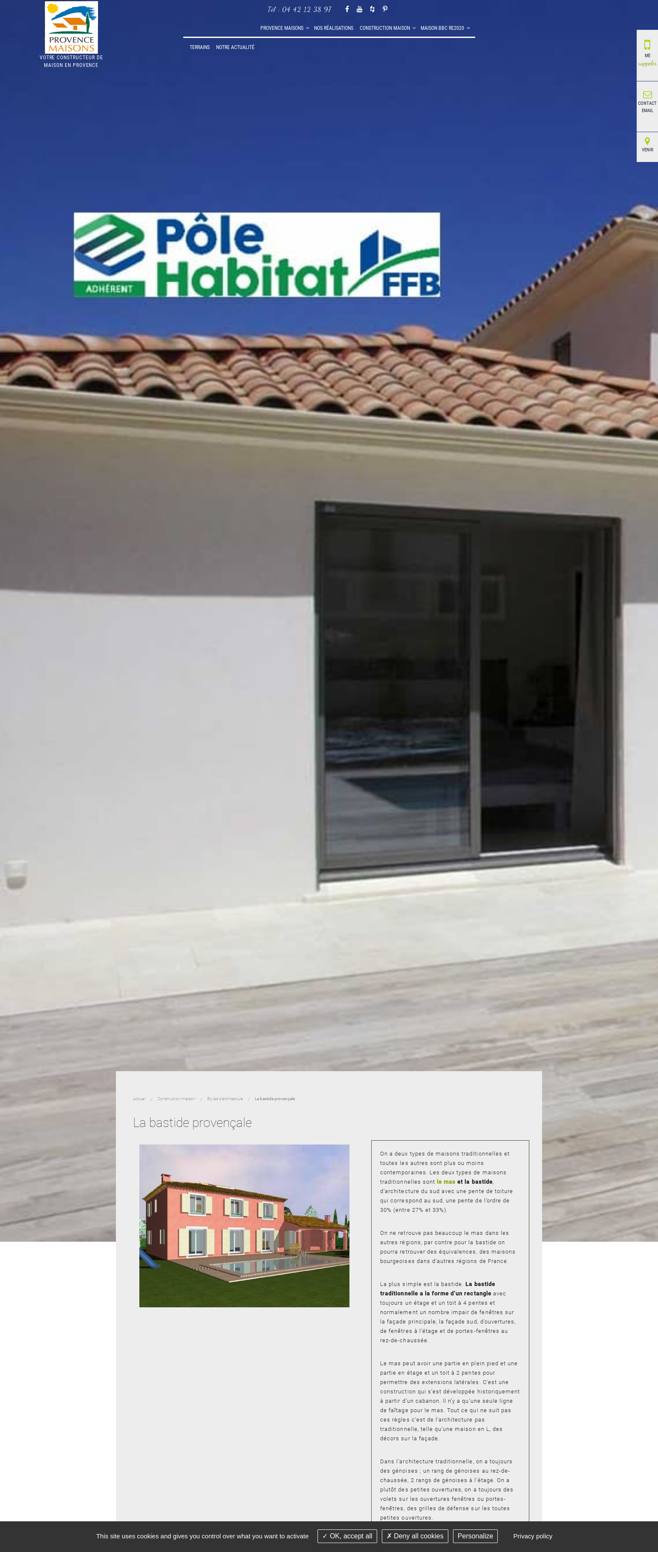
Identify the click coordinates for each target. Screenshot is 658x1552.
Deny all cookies (415, 1536)
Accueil (186, 28)
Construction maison (321, 28)
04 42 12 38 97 (306, 9)
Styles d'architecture (225, 1098)
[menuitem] (186, 28)
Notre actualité (457, 28)
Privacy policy (533, 1536)
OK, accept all (347, 1536)
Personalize (476, 1536)
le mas (446, 1182)
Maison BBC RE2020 (379, 28)
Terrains (421, 28)
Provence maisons (218, 28)
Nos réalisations (270, 28)
